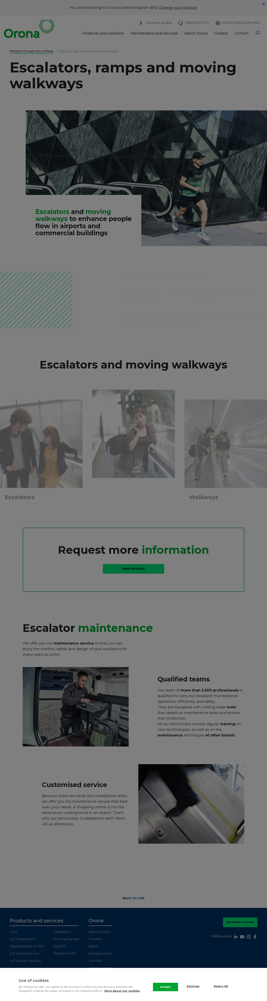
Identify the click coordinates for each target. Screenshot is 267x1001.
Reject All (221, 986)
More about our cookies (122, 990)
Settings (193, 986)
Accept (165, 986)
